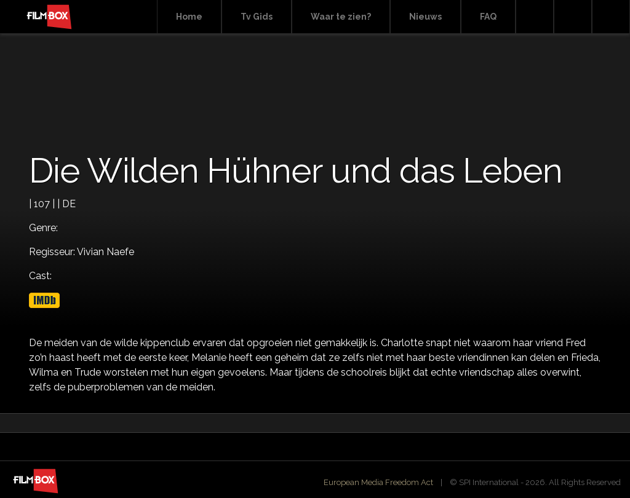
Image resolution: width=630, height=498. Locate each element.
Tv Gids (257, 17)
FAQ (488, 17)
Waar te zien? (341, 17)
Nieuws (425, 17)
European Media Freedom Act (378, 482)
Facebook (573, 17)
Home (189, 17)
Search (535, 17)
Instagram (611, 17)
